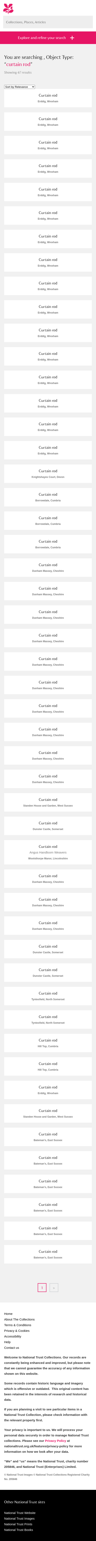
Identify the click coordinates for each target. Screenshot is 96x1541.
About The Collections (19, 1319)
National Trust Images (19, 1518)
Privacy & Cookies (17, 1330)
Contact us (11, 1347)
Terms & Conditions (17, 1325)
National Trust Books (18, 1530)
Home (8, 1313)
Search (87, 20)
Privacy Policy (55, 1440)
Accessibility (12, 1336)
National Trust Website (20, 1513)
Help (7, 1342)
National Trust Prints (18, 1524)
